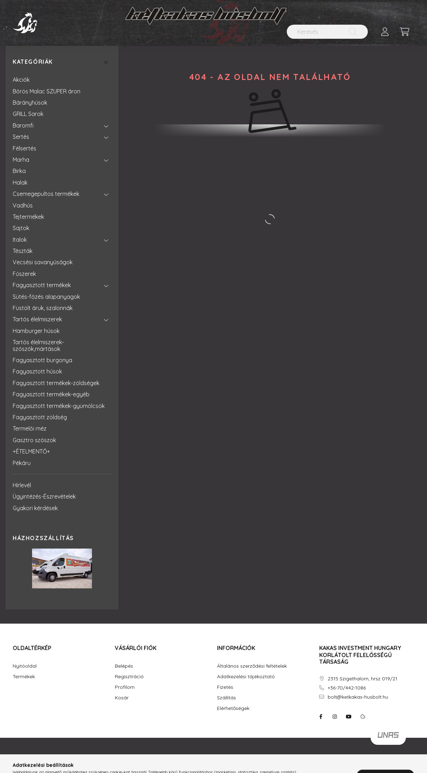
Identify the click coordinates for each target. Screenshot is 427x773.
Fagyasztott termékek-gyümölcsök (59, 405)
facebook (321, 717)
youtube (349, 717)
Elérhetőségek (233, 708)
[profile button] (385, 32)
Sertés (21, 136)
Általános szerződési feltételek (252, 666)
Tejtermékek (28, 216)
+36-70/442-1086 (347, 688)
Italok (20, 239)
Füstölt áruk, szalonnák (43, 307)
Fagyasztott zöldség (40, 417)
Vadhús (23, 205)
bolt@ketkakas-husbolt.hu (358, 697)
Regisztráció (129, 677)
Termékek (24, 677)
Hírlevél (22, 485)
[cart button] (404, 32)
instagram (335, 717)
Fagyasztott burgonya (42, 360)
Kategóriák (33, 61)
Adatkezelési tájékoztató (246, 677)
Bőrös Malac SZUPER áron (46, 91)
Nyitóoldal (25, 666)
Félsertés (24, 148)
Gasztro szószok (34, 440)
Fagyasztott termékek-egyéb (51, 394)
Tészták (22, 250)
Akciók (21, 79)
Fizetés (225, 687)
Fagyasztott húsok (37, 371)
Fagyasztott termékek (42, 285)
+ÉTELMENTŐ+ (31, 451)
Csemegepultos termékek (46, 193)
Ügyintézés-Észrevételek (44, 496)
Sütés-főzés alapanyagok (46, 296)
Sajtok (21, 227)
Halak (20, 182)
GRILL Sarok (28, 113)
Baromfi (23, 125)
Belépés (124, 666)
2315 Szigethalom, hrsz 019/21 (362, 679)
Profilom (125, 687)
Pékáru (22, 462)
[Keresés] (327, 32)
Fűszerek (24, 273)
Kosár (122, 698)
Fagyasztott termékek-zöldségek (56, 382)
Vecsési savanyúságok (43, 262)
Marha (21, 159)
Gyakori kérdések (35, 508)
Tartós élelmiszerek (37, 319)
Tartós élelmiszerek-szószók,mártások (38, 345)
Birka (19, 170)
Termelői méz (30, 428)
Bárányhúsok (30, 102)
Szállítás (226, 698)
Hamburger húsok (36, 330)
